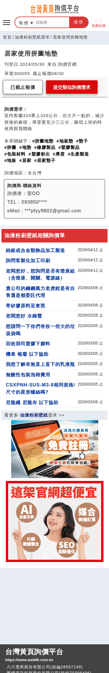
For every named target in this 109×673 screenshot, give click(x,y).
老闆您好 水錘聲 (24, 315)
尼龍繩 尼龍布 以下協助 (32, 402)
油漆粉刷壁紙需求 (32, 37)
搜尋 (79, 22)
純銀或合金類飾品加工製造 (35, 250)
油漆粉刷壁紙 (34, 415)
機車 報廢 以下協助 (27, 354)
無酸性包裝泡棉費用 (28, 374)
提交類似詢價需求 (71, 87)
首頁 (7, 37)
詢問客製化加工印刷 (28, 260)
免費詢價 (99, 22)
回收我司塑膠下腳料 (28, 343)
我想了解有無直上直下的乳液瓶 (40, 364)
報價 (24, 23)
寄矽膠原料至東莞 (25, 305)
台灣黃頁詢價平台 (54, 655)
